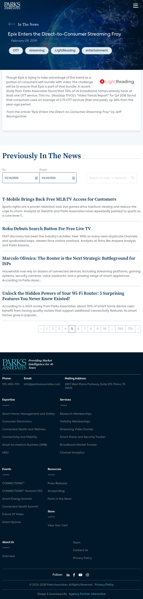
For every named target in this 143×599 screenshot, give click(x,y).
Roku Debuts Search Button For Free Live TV (46, 228)
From (43, 170)
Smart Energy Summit (17, 499)
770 (130, 329)
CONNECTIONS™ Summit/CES (22, 491)
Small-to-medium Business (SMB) (24, 445)
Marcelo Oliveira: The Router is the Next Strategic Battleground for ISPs (68, 261)
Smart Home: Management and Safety (28, 414)
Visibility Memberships (75, 421)
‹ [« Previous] (41, 329)
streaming (37, 50)
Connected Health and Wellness (24, 429)
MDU (5, 452)
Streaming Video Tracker (76, 429)
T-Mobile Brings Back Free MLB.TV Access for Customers (59, 199)
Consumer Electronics (17, 421)
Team (76, 542)
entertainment (97, 50)
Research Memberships (76, 414)
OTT (16, 50)
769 (120, 329)
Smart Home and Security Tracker (83, 437)
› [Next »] (137, 329)
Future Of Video (13, 514)
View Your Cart (58, 525)
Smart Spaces (11, 522)
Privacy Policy (82, 558)
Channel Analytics (72, 452)
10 (104, 329)
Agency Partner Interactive (87, 594)
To (4, 170)
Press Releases (57, 483)
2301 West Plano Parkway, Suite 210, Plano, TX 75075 (95, 386)
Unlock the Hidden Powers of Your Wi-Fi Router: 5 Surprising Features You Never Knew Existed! (63, 296)
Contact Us (80, 550)
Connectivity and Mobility (19, 437)
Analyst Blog (56, 491)
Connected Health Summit (20, 506)
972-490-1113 (10, 384)
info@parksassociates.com (42, 384)
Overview (8, 556)
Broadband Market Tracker (78, 445)
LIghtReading (65, 50)
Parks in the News (60, 499)
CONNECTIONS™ (13, 483)
